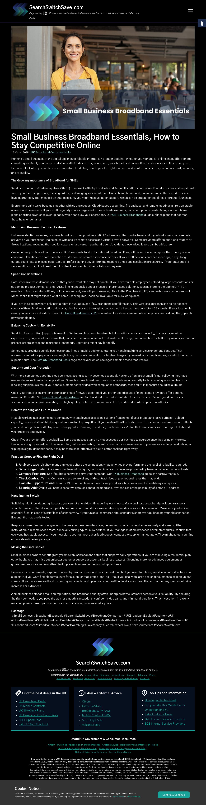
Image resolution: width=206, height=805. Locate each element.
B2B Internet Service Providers (165, 723)
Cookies (104, 675)
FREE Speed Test (30, 720)
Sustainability (105, 679)
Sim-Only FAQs (92, 720)
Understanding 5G (157, 709)
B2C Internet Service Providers (165, 719)
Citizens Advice (92, 706)
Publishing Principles (84, 679)
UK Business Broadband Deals (38, 715)
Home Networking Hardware (60, 397)
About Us (145, 679)
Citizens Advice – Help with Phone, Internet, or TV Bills (130, 745)
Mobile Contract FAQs (96, 715)
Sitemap (142, 675)
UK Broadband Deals (32, 701)
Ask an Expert (91, 724)
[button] (202, 23)
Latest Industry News (158, 714)
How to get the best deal (160, 700)
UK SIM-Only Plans (31, 710)
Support (131, 675)
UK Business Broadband (128, 215)
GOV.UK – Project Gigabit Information (77, 748)
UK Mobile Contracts (32, 706)
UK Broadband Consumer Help (50, 152)
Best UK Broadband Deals (53, 360)
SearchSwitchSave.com (56, 7)
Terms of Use (118, 675)
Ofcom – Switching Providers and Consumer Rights (74, 745)
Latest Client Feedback (33, 724)
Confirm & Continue (174, 795)
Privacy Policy (91, 675)
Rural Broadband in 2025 (81, 313)
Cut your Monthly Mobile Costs (165, 705)
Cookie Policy (118, 797)
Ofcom (86, 701)
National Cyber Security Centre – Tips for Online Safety (103, 752)
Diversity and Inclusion (126, 679)
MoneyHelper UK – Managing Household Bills (122, 748)
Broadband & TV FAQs (96, 710)
